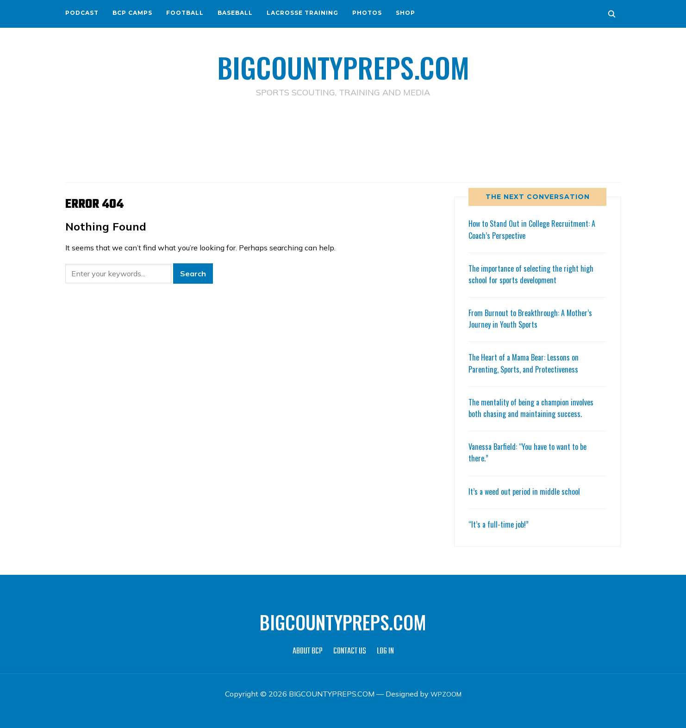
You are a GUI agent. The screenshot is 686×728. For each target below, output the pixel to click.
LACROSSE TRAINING (302, 12)
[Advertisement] (343, 139)
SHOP (405, 12)
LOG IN (385, 651)
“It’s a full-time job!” (500, 524)
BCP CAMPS (132, 12)
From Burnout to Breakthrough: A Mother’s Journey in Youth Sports (534, 318)
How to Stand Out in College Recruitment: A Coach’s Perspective (537, 229)
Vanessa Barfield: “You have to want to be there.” (532, 452)
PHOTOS (367, 12)
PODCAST (82, 12)
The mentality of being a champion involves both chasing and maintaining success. (535, 407)
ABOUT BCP (308, 651)
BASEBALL (235, 12)
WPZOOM (446, 693)
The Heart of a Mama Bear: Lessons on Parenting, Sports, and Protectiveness (528, 362)
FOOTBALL (185, 12)
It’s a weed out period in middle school (527, 491)
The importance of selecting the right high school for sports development (535, 274)
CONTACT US (349, 651)
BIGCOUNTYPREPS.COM (343, 65)
